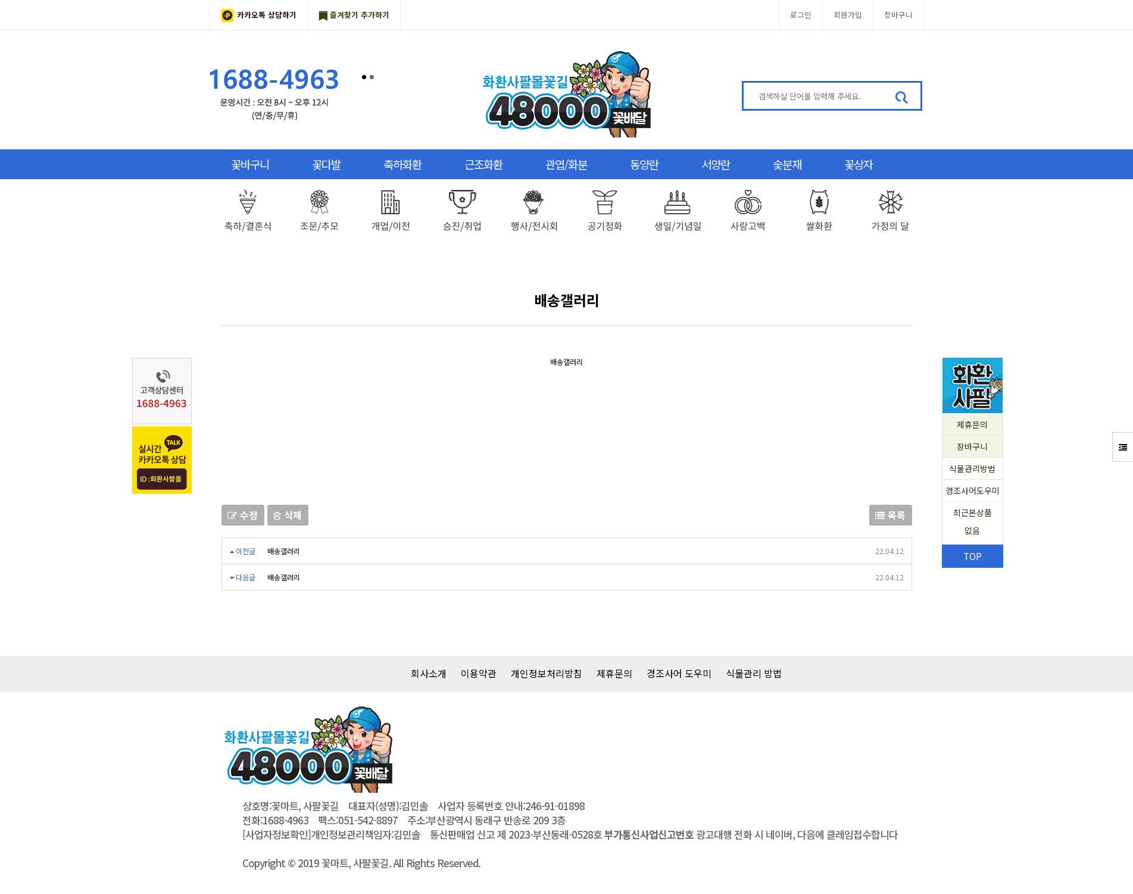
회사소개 (429, 673)
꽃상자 (858, 164)
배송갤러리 (283, 551)
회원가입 (848, 14)
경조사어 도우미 (679, 673)
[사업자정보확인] (276, 834)
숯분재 (787, 164)
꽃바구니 (250, 164)
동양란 (644, 164)
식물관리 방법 (754, 673)
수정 (242, 515)
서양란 (715, 164)
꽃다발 (326, 164)
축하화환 (402, 164)
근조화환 (483, 164)
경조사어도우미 (972, 490)
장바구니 (898, 14)
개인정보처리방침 (546, 673)
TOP (972, 555)
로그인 (800, 14)
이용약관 (479, 673)
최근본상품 (972, 523)
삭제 (287, 515)
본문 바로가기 (0, 0)
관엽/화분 (566, 164)
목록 (890, 515)
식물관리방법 (972, 468)
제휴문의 (972, 424)
